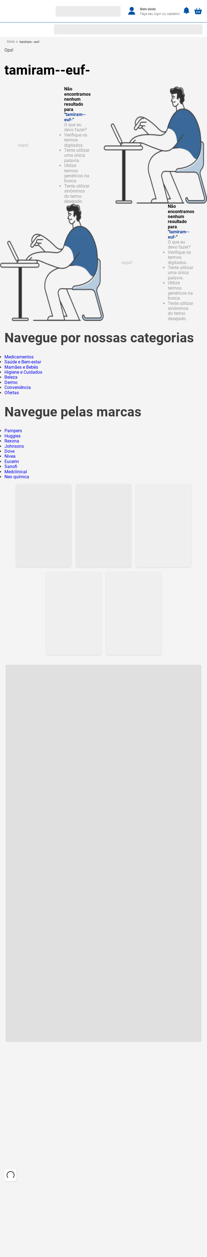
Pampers (13, 430)
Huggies (12, 436)
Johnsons (14, 446)
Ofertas (11, 392)
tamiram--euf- (29, 42)
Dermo (11, 382)
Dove (9, 451)
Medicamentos (19, 357)
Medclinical (15, 471)
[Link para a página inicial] (11, 42)
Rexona (11, 441)
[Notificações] (186, 11)
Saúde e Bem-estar (22, 362)
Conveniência (17, 387)
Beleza (11, 377)
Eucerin (11, 461)
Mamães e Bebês (21, 367)
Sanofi (10, 466)
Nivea (10, 456)
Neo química (16, 476)
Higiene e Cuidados (23, 372)
